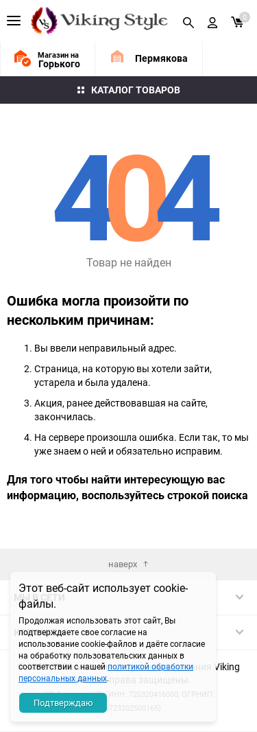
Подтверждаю (63, 702)
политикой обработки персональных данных (106, 672)
